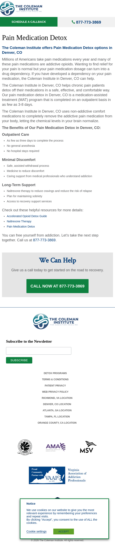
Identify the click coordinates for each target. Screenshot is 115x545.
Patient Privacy (55, 385)
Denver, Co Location (57, 404)
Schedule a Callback (29, 21)
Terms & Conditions (55, 379)
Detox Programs (55, 373)
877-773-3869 (88, 22)
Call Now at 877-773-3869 (57, 286)
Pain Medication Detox (21, 226)
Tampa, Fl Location (57, 416)
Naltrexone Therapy (19, 221)
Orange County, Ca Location (57, 422)
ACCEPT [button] (63, 531)
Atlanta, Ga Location (57, 410)
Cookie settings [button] (36, 531)
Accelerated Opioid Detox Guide (27, 216)
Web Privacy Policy (55, 391)
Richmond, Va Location (57, 398)
